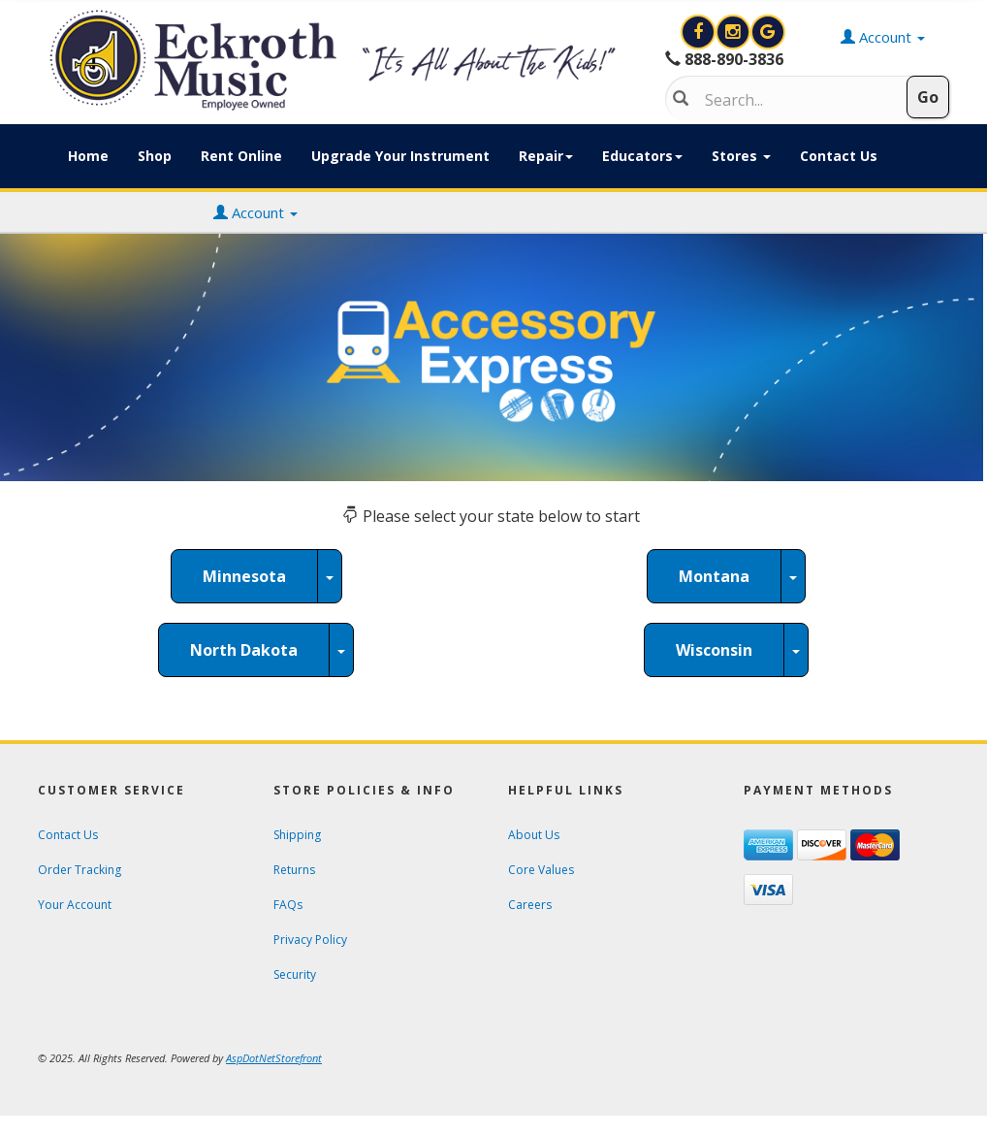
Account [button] (883, 37)
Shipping (297, 835)
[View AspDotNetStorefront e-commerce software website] (274, 1058)
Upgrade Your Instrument (400, 155)
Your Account (74, 904)
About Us (533, 835)
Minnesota (244, 576)
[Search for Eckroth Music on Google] (767, 32)
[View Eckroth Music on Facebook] (700, 32)
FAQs (287, 904)
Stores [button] (741, 155)
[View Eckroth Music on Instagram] (734, 32)
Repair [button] (546, 155)
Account (255, 212)
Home (88, 155)
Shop (155, 155)
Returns (294, 869)
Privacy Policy (310, 939)
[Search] (795, 100)
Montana (714, 576)
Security (294, 974)
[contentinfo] (337, 60)
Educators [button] (642, 155)
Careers (530, 904)
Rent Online (241, 155)
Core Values (541, 869)
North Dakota (244, 650)
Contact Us (838, 155)
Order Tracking (79, 869)
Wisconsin (714, 650)
